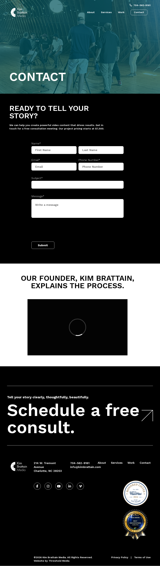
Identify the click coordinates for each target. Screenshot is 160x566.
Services (106, 12)
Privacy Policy (119, 557)
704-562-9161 (140, 5)
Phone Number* (89, 160)
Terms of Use (142, 557)
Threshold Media (59, 560)
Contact (139, 12)
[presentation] (55, 230)
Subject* (37, 178)
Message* (37, 196)
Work (121, 12)
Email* (35, 160)
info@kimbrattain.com (85, 467)
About (91, 12)
